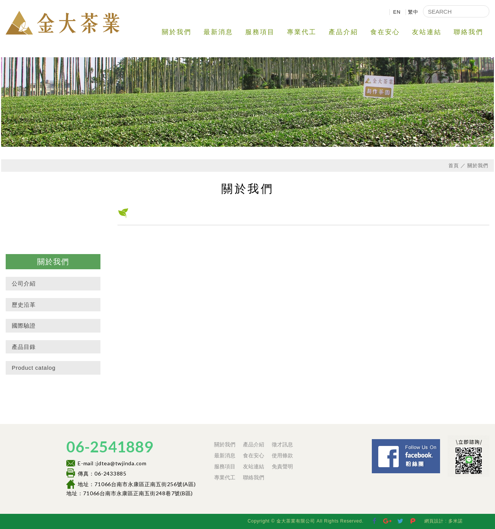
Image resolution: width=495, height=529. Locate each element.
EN (397, 12)
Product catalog (33, 367)
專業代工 (301, 32)
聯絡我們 (468, 32)
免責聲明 (282, 466)
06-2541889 (109, 447)
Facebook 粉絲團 (442, 442)
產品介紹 (343, 32)
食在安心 (385, 32)
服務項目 (260, 32)
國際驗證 (24, 325)
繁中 (413, 12)
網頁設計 (433, 521)
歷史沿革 (24, 304)
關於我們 (176, 32)
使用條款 (282, 455)
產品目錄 (24, 347)
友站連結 (427, 32)
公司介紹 (24, 283)
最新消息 (218, 32)
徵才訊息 (282, 444)
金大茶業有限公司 (62, 23)
